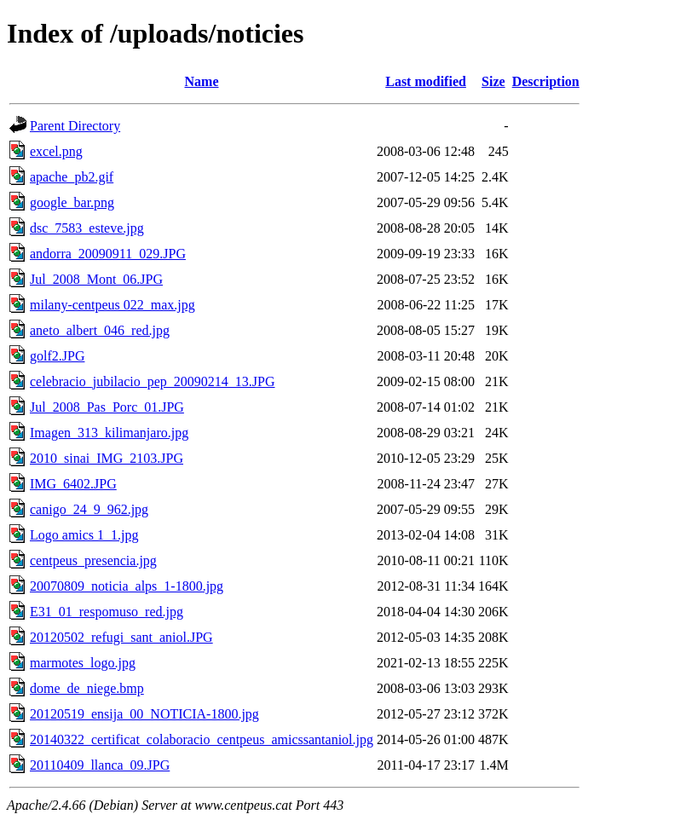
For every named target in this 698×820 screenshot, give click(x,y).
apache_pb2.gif (71, 177)
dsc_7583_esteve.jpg (87, 228)
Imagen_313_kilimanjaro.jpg (109, 432)
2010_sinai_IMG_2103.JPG (106, 458)
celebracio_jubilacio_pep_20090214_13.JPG (152, 381)
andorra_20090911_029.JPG (108, 253)
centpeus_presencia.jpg (93, 560)
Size (493, 81)
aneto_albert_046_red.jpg (100, 330)
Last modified (425, 81)
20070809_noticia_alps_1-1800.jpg (126, 586)
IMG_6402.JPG (73, 483)
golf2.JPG (57, 356)
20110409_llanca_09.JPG (100, 765)
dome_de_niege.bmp (87, 688)
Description (546, 81)
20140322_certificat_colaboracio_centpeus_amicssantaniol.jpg (201, 739)
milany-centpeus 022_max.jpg (112, 304)
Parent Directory (75, 125)
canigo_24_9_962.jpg (89, 509)
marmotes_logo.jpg (83, 662)
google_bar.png (72, 202)
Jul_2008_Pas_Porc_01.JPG (107, 407)
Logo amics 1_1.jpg (84, 535)
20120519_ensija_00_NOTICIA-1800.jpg (144, 714)
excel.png (56, 151)
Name (202, 81)
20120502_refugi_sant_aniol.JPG (121, 637)
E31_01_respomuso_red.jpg (106, 611)
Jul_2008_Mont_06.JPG (96, 279)
